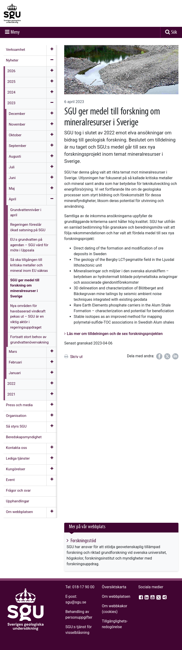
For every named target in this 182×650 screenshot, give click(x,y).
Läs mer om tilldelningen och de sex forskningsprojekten (115, 333)
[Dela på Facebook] (159, 356)
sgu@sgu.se (75, 602)
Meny (15, 32)
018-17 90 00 (83, 587)
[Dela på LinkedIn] (175, 356)
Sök (174, 32)
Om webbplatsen (116, 596)
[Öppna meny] (51, 50)
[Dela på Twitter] (167, 356)
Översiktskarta (114, 587)
